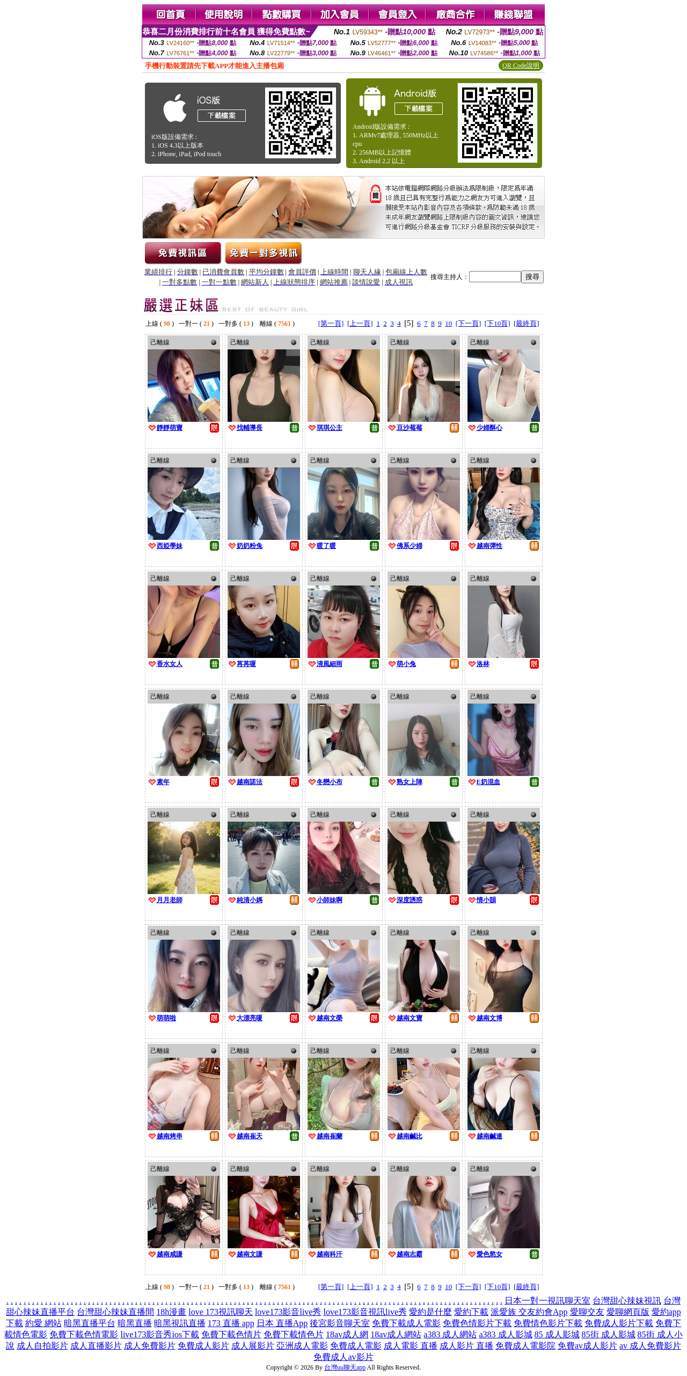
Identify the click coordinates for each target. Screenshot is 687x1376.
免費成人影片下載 (618, 1323)
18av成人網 (347, 1334)
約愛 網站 (43, 1323)
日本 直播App (282, 1323)
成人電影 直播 (410, 1345)
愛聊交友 (587, 1311)
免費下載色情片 (231, 1334)
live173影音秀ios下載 (159, 1334)
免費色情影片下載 (477, 1323)
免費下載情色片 (294, 1334)
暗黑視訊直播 (180, 1323)
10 (448, 323)
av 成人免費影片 (650, 1345)
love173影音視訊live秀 (365, 1311)
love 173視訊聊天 (220, 1311)
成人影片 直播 (466, 1345)
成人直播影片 (96, 1345)
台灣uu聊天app (345, 1367)
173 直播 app (231, 1323)
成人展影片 (252, 1345)
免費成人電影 (356, 1345)
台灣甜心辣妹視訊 (627, 1300)
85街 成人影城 (608, 1334)
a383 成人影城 (505, 1334)
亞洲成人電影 (302, 1345)
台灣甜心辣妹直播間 (115, 1311)
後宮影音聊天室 (340, 1323)
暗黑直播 (135, 1323)
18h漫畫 (171, 1311)
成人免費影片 (150, 1345)
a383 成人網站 (450, 1334)
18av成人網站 (395, 1334)
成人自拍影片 (42, 1345)
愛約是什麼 (430, 1311)
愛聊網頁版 (627, 1311)
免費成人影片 (203, 1345)
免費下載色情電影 (83, 1334)
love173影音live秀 (288, 1311)
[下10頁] (497, 323)
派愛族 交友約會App (529, 1311)
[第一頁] (331, 323)
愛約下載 (471, 1311)
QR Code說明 (520, 65)
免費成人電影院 (525, 1345)
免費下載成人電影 (406, 1323)
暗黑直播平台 (89, 1323)
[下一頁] (468, 323)
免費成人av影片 (343, 1357)
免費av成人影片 (587, 1345)
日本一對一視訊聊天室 (547, 1300)
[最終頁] (526, 323)
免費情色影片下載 (548, 1323)
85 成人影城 (557, 1334)
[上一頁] (360, 323)
